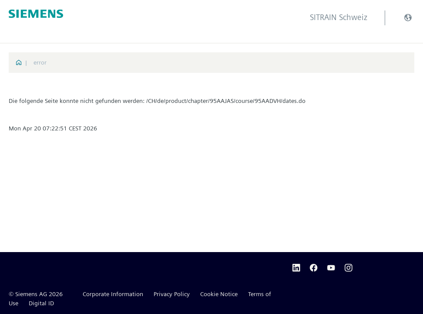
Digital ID (41, 303)
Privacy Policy (172, 293)
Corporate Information (113, 293)
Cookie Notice (219, 293)
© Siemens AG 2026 (36, 293)
